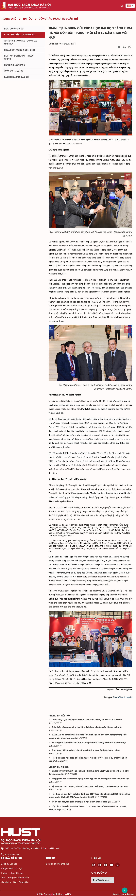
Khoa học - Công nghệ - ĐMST (19, 50)
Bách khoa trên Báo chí (16, 77)
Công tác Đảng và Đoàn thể (19, 35)
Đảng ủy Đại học (9, 863)
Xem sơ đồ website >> (124, 894)
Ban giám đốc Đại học (11, 868)
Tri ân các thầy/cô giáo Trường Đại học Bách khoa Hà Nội (80, 802)
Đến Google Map (103, 880)
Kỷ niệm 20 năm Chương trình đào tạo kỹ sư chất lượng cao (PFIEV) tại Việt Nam (90, 786)
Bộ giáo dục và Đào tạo (57, 863)
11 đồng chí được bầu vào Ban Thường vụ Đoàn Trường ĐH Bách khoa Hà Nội (89, 743)
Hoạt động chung (14, 29)
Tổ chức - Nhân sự (13, 71)
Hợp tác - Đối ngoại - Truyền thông (18, 57)
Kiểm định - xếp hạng (14, 65)
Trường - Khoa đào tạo (12, 872)
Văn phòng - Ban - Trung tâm (15, 882)
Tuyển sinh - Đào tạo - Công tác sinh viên (20, 42)
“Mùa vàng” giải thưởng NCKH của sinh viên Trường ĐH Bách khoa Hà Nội (87, 720)
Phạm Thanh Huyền (122, 697)
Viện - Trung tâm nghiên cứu (15, 877)
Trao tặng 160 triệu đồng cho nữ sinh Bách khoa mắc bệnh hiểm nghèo (86, 750)
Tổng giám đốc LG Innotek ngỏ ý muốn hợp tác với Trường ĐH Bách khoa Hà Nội (90, 779)
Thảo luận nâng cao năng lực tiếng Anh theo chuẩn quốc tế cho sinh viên (87, 727)
